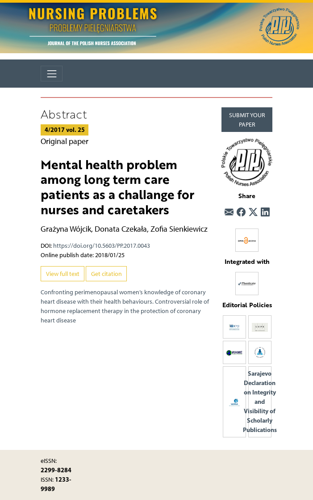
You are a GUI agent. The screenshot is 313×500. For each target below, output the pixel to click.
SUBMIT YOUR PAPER (247, 119)
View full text (62, 274)
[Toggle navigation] (52, 73)
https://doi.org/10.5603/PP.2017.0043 (101, 246)
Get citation (106, 274)
